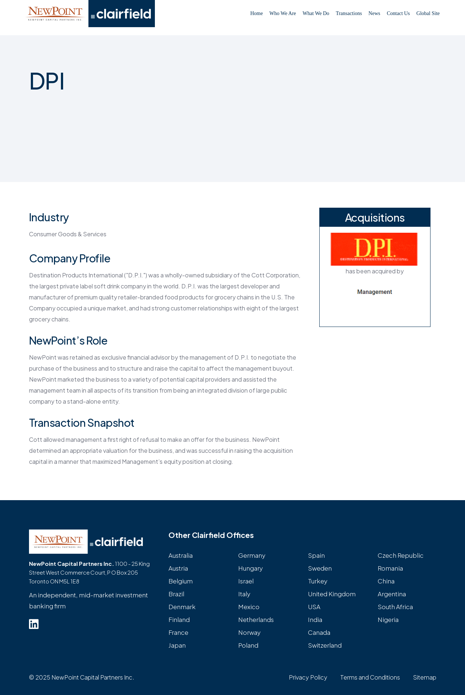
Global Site (428, 13)
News (374, 13)
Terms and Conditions (370, 677)
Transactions (349, 13)
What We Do (316, 13)
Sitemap (424, 677)
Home (256, 13)
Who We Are (282, 13)
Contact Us (398, 13)
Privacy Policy (308, 677)
